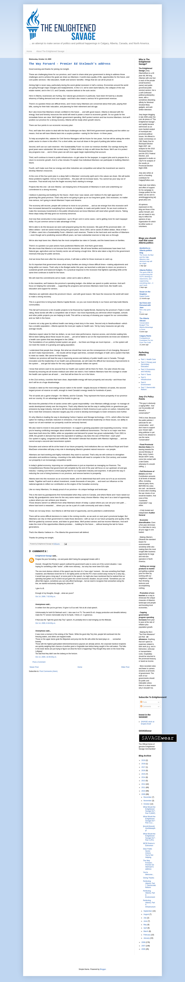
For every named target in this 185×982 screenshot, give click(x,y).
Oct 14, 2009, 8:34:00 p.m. (45, 623)
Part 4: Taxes (146, 374)
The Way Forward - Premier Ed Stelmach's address (69, 63)
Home (29, 51)
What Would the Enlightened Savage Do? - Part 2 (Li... (149, 820)
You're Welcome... (148, 873)
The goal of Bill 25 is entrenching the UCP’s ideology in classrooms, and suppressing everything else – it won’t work (146, 278)
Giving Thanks (148, 878)
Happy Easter (144, 296)
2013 (143, 781)
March (146, 931)
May (145, 925)
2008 (143, 942)
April (145, 928)
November (148, 801)
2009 (143, 794)
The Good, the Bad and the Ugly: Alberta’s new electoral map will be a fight (146, 259)
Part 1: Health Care (148, 359)
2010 (143, 791)
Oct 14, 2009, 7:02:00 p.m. (45, 597)
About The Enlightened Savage (50, 51)
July (145, 918)
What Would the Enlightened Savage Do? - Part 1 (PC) (149, 837)
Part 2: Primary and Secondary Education (148, 364)
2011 (143, 787)
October (147, 804)
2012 (143, 784)
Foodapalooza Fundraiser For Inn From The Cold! (146, 340)
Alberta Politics (145, 270)
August (146, 914)
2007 (143, 946)
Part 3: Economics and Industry (148, 370)
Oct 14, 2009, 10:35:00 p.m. (46, 657)
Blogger (103, 969)
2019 (143, 760)
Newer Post (34, 667)
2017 (143, 767)
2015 (143, 774)
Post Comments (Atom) (48, 671)
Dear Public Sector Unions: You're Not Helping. (148, 853)
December (148, 797)
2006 (143, 949)
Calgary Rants (145, 336)
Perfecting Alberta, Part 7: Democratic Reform (149, 884)
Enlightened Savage (43, 556)
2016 (143, 770)
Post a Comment (39, 662)
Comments (145, 706)
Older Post (125, 667)
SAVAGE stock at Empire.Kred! (147, 723)
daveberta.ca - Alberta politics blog (145, 250)
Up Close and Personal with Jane (145, 305)
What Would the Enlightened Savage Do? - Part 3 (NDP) (149, 810)
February (147, 935)
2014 (143, 777)
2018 (143, 764)
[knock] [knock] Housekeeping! (149, 828)
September (148, 911)
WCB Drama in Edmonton (149, 844)
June (146, 921)
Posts (143, 702)
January (147, 938)
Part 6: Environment (146, 383)
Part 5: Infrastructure (146, 378)
